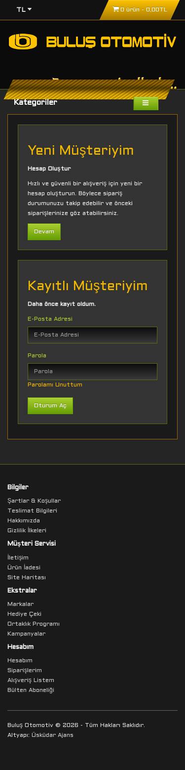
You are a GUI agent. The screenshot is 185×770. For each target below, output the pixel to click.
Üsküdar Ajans (53, 735)
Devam (44, 232)
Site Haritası (26, 578)
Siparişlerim (24, 671)
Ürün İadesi (23, 568)
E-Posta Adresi (50, 319)
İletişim (18, 558)
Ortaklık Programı (33, 624)
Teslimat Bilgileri (32, 511)
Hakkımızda (23, 521)
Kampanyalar (26, 634)
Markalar (20, 604)
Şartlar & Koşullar (34, 501)
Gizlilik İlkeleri (26, 531)
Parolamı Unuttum (55, 385)
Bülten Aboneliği (30, 690)
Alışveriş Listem (30, 681)
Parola (37, 356)
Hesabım (20, 661)
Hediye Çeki (24, 614)
